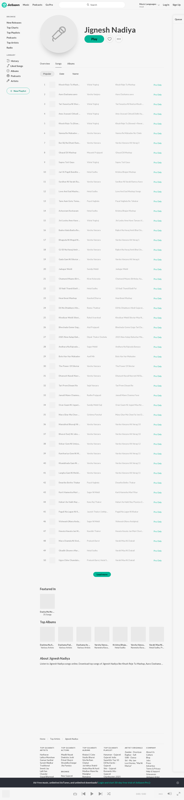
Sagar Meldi (92, 346)
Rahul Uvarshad (94, 317)
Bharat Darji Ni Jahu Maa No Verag (75, 434)
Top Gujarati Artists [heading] (47, 749)
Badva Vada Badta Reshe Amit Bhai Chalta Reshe (82, 230)
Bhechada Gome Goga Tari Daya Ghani (77, 327)
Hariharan (44, 754)
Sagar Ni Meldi (93, 492)
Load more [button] (102, 574)
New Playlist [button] (18, 91)
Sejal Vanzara (93, 385)
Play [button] (94, 39)
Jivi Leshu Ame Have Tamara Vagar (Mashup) (79, 220)
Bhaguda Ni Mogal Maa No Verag (74, 240)
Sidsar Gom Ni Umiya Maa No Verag (75, 444)
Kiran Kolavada (93, 279)
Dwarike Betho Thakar (69, 482)
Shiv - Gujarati (110, 768)
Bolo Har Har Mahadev (69, 356)
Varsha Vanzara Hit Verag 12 (128, 444)
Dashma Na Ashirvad (47, 645)
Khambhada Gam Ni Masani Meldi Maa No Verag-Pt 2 (83, 463)
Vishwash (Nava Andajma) (71, 521)
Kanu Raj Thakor (94, 502)
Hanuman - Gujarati (112, 754)
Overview (45, 63)
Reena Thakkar (93, 308)
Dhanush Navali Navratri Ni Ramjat (75, 376)
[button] (149, 5)
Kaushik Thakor (94, 531)
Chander (44, 774)
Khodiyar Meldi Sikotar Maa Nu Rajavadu (78, 317)
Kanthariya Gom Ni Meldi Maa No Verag (77, 453)
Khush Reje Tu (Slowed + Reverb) (74, 123)
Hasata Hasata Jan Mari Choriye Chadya (77, 531)
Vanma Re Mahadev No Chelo (72, 133)
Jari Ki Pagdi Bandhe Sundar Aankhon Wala (79, 172)
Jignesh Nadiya (110, 29)
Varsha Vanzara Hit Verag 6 (127, 259)
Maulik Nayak (67, 754)
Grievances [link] (151, 774)
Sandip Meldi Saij (94, 405)
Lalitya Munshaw (47, 757)
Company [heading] (151, 748)
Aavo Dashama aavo (68, 94)
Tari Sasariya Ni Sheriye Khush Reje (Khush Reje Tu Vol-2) (86, 104)
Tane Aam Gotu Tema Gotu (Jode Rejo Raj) (79, 201)
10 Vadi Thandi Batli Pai (70, 288)
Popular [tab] (47, 73)
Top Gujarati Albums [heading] (89, 749)
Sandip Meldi (93, 269)
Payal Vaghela (93, 201)
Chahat (85, 763)
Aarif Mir (91, 356)
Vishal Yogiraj (93, 84)
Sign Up (177, 4)
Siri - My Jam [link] (130, 760)
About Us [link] (150, 752)
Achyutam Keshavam (68, 211)
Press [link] (148, 763)
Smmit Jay (44, 768)
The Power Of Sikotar (69, 366)
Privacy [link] (157, 768)
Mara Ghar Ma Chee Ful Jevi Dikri (74, 414)
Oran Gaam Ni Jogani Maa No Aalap (75, 405)
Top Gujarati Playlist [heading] (111, 749)
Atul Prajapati (93, 327)
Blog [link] (148, 757)
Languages (147, 4)
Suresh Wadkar (46, 763)
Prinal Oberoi (67, 760)
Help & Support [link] (153, 771)
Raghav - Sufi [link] (130, 755)
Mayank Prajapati (95, 152)
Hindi (141, 7)
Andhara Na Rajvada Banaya (72, 346)
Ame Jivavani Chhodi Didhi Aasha (74, 114)
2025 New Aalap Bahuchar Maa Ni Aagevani (79, 337)
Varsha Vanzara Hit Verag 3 (127, 143)
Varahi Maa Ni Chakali (125, 541)
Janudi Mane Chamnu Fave (71, 395)
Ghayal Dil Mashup (67, 152)
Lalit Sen (43, 771)
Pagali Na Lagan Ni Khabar (71, 511)
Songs (58, 63)
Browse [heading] (65, 772)
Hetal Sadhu (92, 172)
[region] (102, 738)
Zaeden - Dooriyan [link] (133, 752)
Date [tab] (61, 73)
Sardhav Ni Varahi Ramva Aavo (73, 181)
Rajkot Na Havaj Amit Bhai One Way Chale (134, 230)
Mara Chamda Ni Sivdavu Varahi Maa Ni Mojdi (80, 541)
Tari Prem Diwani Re (68, 385)
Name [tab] (75, 73)
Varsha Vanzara (94, 133)
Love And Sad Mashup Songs (72, 191)
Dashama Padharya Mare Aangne (65, 645)
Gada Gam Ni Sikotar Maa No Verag (75, 259)
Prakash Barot (93, 541)
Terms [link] (149, 768)
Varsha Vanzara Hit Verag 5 (127, 240)
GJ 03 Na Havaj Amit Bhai (70, 249)
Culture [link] (149, 755)
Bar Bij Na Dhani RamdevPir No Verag (76, 143)
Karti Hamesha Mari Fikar (71, 492)
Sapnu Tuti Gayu (66, 162)
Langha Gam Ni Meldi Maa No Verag (75, 473)
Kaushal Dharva (94, 298)
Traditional (45, 765)
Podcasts (37, 4)
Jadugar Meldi (65, 269)
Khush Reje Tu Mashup (69, 84)
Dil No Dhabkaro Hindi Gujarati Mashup (77, 308)
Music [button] (26, 4)
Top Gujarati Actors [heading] (68, 749)
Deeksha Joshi (67, 757)
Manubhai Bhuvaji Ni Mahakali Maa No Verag (80, 424)
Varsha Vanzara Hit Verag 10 (128, 424)
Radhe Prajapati (94, 395)
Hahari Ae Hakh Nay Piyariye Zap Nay (76, 502)
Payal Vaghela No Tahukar (126, 201)
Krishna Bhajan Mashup (125, 172)
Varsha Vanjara (93, 94)
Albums (71, 63)
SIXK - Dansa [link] (130, 757)
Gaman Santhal (46, 760)
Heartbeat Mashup (68, 298)
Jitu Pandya (66, 765)
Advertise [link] (150, 766)
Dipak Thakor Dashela (97, 337)
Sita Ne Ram (87, 760)
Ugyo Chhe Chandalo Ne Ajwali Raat (76, 560)
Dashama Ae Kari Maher (83, 645)
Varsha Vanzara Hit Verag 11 (128, 453)
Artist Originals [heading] (134, 748)
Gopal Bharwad (47, 776)
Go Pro (49, 4)
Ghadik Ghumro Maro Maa (71, 550)
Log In (166, 4)
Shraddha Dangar (69, 763)
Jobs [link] (148, 760)
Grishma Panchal (94, 414)
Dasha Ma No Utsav (47, 612)
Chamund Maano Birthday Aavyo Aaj (76, 279)
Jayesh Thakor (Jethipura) (98, 511)
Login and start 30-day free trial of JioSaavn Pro (124, 782)
